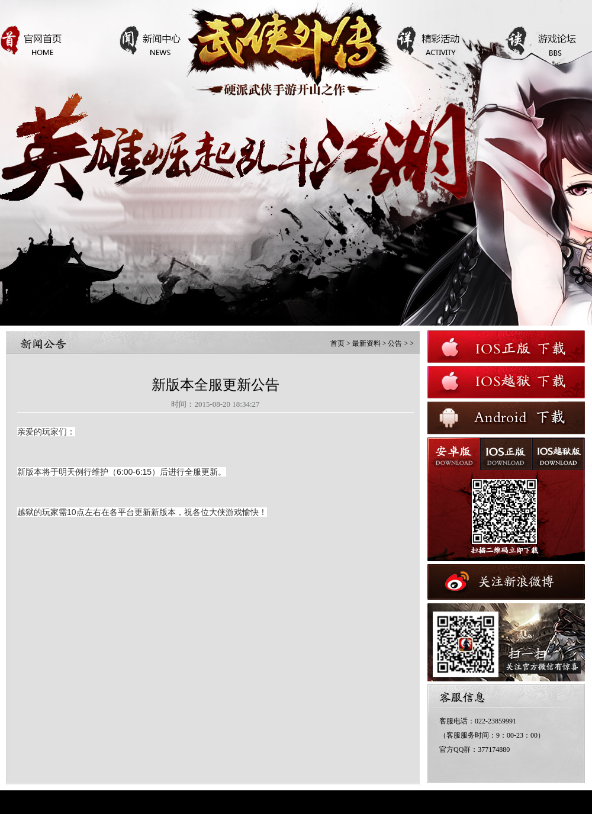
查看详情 (272, 238)
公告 (395, 343)
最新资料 (366, 343)
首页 (337, 343)
